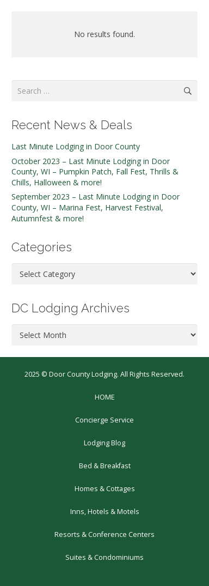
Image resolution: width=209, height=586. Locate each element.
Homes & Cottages (105, 488)
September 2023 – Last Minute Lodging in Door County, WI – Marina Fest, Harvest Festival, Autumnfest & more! (95, 207)
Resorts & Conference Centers (104, 534)
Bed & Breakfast (105, 465)
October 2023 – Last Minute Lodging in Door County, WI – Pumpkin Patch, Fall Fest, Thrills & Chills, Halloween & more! (95, 172)
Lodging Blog (104, 443)
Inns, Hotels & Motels (104, 511)
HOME (105, 397)
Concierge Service (104, 420)
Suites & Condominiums (104, 557)
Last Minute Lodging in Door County (75, 146)
